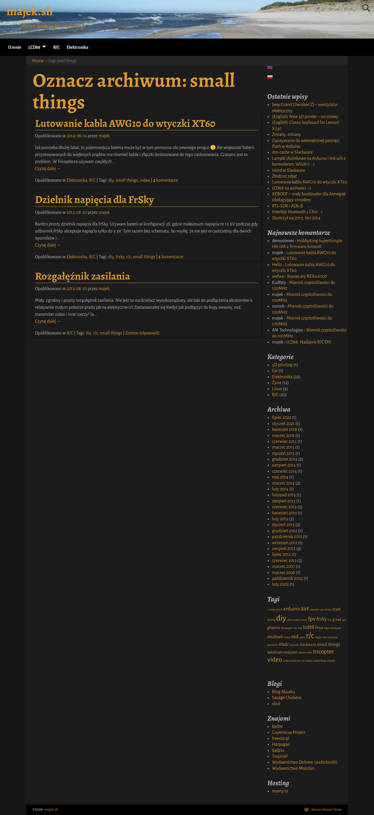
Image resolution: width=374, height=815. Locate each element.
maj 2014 (280, 477)
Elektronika (78, 47)
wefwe (278, 276)
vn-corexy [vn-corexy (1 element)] (307, 660)
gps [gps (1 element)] (344, 619)
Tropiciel (280, 756)
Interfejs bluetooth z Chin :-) (297, 211)
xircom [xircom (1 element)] (331, 660)
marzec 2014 (283, 483)
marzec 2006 (283, 572)
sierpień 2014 (284, 465)
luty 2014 (280, 489)
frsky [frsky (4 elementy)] (321, 619)
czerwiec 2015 (284, 441)
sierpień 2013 (283, 501)
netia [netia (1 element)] (287, 637)
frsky (120, 256)
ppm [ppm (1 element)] (302, 637)
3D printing (282, 365)
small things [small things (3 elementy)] (328, 644)
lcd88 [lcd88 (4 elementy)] (308, 627)
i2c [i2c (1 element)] (295, 628)
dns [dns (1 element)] (289, 619)
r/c (128, 256)
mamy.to (280, 791)
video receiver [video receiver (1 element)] (291, 660)
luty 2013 (280, 518)
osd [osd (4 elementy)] (295, 636)
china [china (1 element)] (327, 609)
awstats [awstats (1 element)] (314, 609)
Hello (277, 264)
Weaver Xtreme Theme (326, 809)
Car (275, 370)
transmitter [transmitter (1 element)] (305, 652)
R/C (56, 47)
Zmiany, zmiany (286, 134)
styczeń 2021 (283, 423)
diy (111, 180)
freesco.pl (280, 738)
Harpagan (281, 744)
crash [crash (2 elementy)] (336, 609)
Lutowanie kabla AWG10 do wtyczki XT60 (125, 123)
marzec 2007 (283, 566)
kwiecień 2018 (284, 429)
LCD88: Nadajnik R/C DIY (308, 342)
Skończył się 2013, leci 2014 (296, 218)
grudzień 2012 (284, 530)
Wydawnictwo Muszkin (293, 768)
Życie (276, 382)
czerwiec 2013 (284, 506)
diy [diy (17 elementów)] (281, 618)
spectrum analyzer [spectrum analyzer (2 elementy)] (282, 652)
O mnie (14, 47)
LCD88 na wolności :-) (291, 188)
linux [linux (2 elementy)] (319, 628)
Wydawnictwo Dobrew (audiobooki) (304, 762)
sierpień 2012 (283, 548)
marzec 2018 (283, 435)
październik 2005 (287, 578)
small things (127, 180)
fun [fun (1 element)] (330, 619)
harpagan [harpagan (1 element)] (287, 628)
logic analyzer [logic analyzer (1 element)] (332, 628)
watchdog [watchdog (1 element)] (320, 660)
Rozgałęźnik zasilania (82, 276)
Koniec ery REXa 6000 (307, 276)
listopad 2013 (284, 495)
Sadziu (278, 750)
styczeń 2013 (283, 524)
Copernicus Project (288, 732)
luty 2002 (280, 584)
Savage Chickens (287, 697)
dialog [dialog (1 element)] (271, 619)
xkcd (276, 703)
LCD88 (34, 47)
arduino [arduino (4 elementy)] (291, 609)
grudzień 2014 (284, 459)
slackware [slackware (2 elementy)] (308, 645)
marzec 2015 (283, 447)
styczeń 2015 (283, 453)
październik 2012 (287, 536)
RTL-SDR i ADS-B (287, 206)
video (145, 180)
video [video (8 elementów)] (274, 659)
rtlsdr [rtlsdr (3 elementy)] (284, 644)
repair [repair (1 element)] (318, 637)
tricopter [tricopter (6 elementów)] (323, 651)
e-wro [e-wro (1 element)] (303, 619)
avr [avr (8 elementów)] (305, 608)
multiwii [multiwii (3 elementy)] (275, 636)
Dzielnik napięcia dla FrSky (94, 199)
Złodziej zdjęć (284, 176)
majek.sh (29, 11)
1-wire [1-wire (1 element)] (271, 609)
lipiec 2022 (281, 417)
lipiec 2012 (281, 554)
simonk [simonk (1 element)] (294, 644)
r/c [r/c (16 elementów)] (310, 636)
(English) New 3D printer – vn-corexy (305, 116)
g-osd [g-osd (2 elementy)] (337, 620)
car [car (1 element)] (321, 609)
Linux (277, 388)
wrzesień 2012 (284, 542)
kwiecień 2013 (284, 513)
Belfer (277, 726)
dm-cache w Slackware (292, 152)
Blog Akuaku (283, 691)
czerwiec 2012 (284, 560)
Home (38, 60)
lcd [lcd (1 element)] (300, 628)
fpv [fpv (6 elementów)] (312, 619)
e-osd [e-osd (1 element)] (296, 619)
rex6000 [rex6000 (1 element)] (272, 644)
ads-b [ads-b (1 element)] (279, 609)
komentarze (165, 180)
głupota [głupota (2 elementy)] (273, 628)
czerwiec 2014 (284, 471)
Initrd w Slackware (288, 170)
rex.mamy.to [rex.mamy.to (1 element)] (330, 637)
